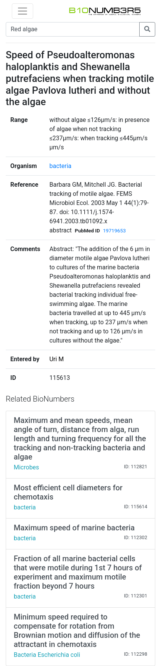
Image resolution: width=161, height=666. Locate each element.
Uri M (56, 359)
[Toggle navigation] (22, 11)
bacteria (60, 166)
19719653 (114, 231)
